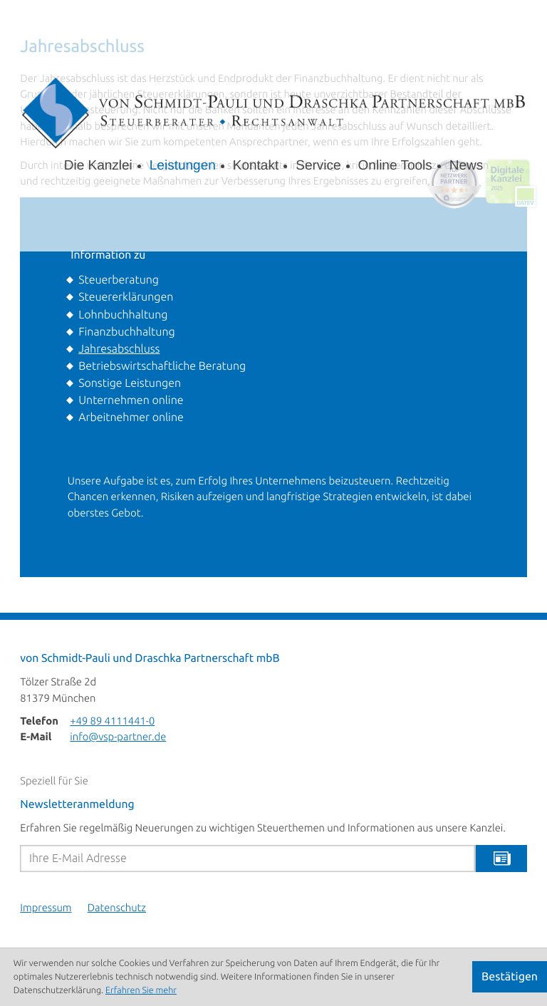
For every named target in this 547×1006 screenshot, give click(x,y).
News (466, 165)
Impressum (45, 908)
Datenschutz (117, 908)
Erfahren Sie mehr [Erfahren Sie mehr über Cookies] (141, 990)
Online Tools (395, 165)
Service (318, 165)
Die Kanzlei (98, 165)
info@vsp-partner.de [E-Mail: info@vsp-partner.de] (118, 737)
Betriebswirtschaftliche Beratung (162, 366)
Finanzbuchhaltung (126, 332)
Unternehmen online (130, 400)
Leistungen (183, 165)
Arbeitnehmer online (131, 417)
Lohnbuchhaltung (122, 315)
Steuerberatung (118, 280)
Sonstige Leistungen (129, 383)
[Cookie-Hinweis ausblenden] (509, 976)
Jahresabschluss (119, 349)
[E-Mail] (248, 858)
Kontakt (255, 165)
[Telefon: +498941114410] (112, 722)
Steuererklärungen (125, 297)
